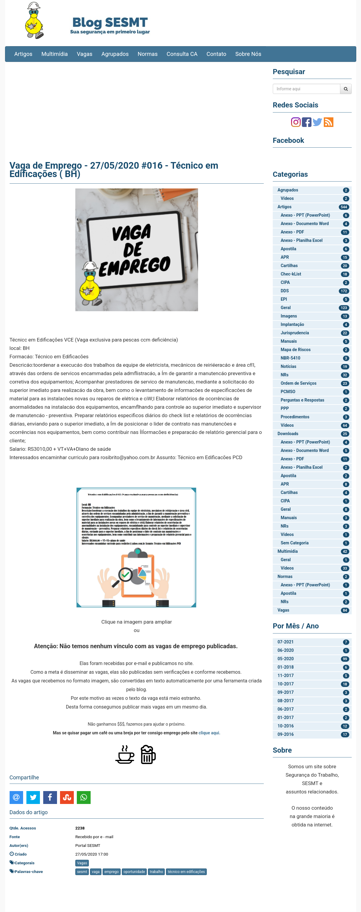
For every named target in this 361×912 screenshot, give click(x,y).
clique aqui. (209, 733)
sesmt (82, 872)
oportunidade (134, 872)
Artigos (23, 54)
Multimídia (54, 54)
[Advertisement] (137, 110)
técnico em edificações (186, 872)
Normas (148, 54)
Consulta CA (182, 54)
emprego (111, 872)
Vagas (84, 54)
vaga (96, 872)
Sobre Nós (248, 54)
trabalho (156, 872)
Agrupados (115, 54)
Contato (216, 54)
